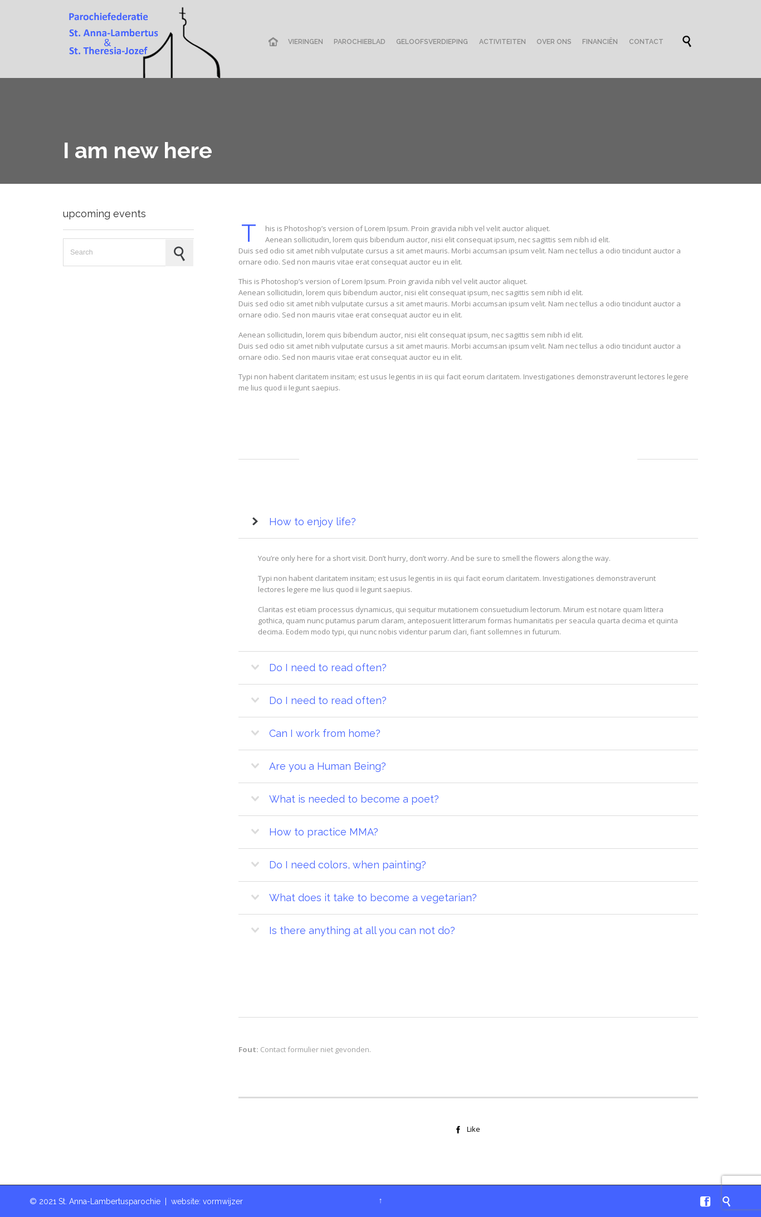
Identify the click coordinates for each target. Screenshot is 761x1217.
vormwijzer (223, 1201)
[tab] (468, 522)
